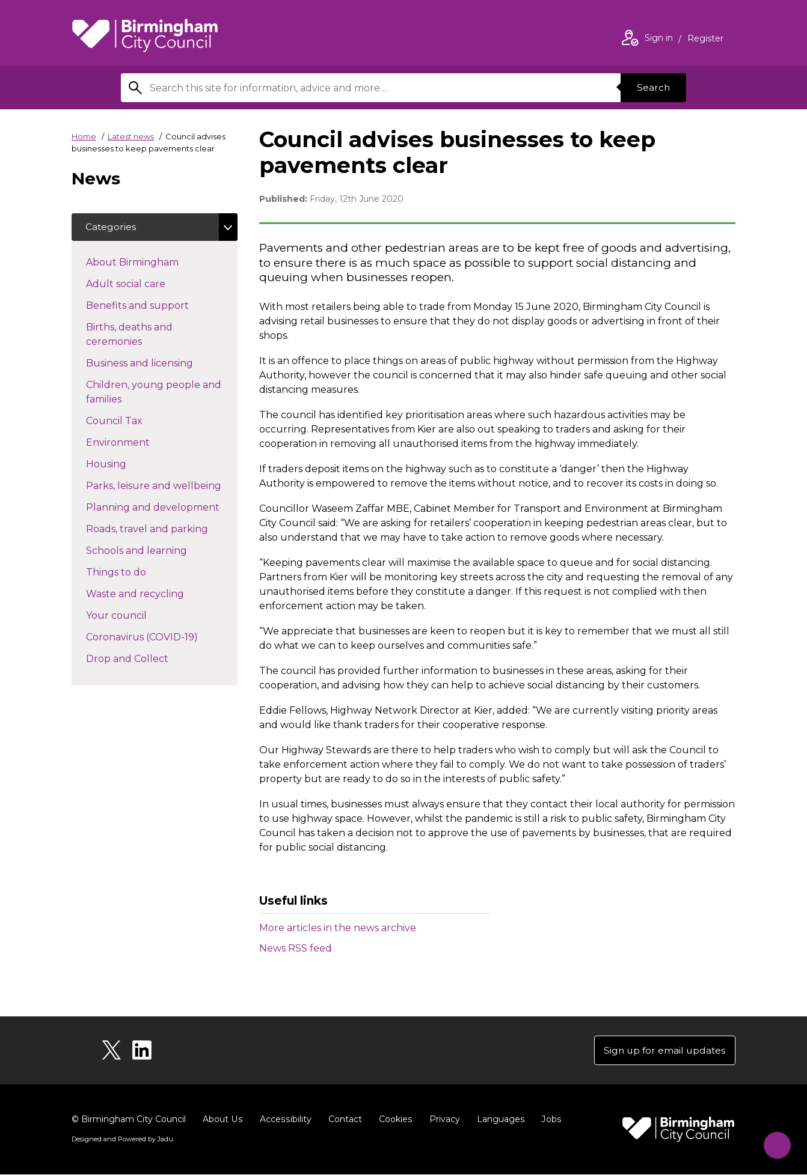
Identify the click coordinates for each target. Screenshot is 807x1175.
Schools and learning (158, 550)
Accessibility (284, 1119)
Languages (497, 1119)
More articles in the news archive (337, 928)
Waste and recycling (156, 594)
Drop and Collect (148, 659)
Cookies (393, 1119)
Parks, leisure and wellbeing (162, 486)
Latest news (131, 136)
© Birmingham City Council (129, 1119)
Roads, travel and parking (162, 529)
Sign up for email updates (663, 1050)
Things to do (137, 572)
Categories (111, 227)
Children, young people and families (153, 393)
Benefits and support (159, 305)
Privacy (441, 1119)
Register (705, 39)
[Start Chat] (774, 1142)
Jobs (547, 1119)
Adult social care (147, 284)
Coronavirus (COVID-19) (162, 637)
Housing (127, 464)
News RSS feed (295, 948)
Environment (139, 442)
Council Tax (135, 421)
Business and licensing (161, 363)
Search (652, 87)
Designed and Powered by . (123, 1139)
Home (84, 136)
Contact (343, 1119)
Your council (137, 615)
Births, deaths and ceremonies (135, 335)
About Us (222, 1119)
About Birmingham (153, 262)
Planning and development (162, 507)
